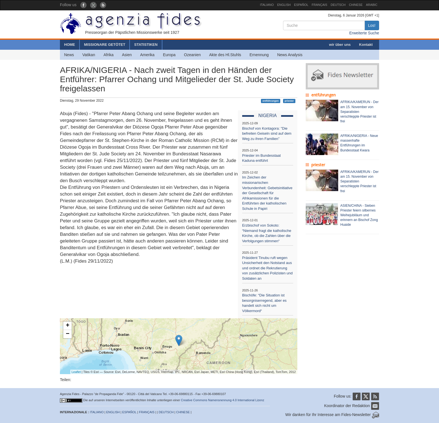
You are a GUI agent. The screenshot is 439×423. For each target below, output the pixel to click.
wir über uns (340, 44)
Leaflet (76, 372)
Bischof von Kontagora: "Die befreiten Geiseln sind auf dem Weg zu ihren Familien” (266, 133)
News (69, 55)
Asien (127, 55)
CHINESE (356, 4)
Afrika (109, 55)
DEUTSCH (338, 4)
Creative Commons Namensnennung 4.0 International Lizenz (222, 400)
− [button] (67, 334)
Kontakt (366, 44)
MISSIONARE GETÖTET (104, 44)
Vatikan (88, 55)
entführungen (271, 100)
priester (289, 100)
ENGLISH (284, 4)
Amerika (147, 55)
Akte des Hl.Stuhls (225, 55)
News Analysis (289, 55)
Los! (371, 25)
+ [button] (67, 326)
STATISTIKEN (145, 44)
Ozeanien (192, 55)
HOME (69, 44)
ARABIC (371, 4)
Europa (169, 55)
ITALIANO (267, 4)
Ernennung (259, 55)
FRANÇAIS (319, 4)
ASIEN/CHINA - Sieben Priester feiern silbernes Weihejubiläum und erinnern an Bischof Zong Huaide (359, 215)
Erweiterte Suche (364, 33)
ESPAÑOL (301, 4)
